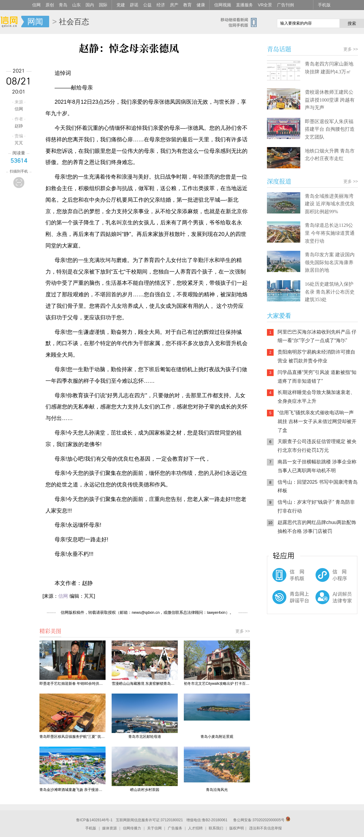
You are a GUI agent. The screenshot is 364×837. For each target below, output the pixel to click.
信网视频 (222, 4)
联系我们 (216, 828)
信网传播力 (132, 828)
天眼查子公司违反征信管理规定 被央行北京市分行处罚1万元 (317, 446)
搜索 (352, 23)
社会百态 (74, 21)
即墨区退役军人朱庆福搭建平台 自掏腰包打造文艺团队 (330, 129)
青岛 (63, 4)
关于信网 (154, 828)
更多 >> (242, 631)
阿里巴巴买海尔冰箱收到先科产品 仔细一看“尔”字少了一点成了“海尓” (317, 336)
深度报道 (279, 181)
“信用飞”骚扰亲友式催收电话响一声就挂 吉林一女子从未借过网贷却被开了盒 (317, 421)
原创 (50, 4)
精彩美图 (50, 631)
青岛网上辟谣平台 (285, 602)
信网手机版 (285, 578)
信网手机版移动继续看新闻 (241, 22)
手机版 (324, 4)
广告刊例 (285, 4)
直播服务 (244, 4)
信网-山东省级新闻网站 (10, 22)
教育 (187, 4)
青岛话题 (279, 49)
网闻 (35, 21)
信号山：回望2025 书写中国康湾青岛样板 (318, 486)
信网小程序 (321, 578)
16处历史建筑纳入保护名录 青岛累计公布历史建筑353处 (330, 291)
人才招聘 (195, 828)
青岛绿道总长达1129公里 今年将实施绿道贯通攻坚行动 (330, 233)
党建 (120, 4)
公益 (147, 4)
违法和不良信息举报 (265, 828)
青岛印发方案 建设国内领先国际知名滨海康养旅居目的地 (330, 262)
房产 (174, 4)
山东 (76, 4)
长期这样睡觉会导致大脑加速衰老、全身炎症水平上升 (316, 397)
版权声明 (236, 828)
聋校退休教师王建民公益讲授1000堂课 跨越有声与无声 (330, 99)
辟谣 (134, 4)
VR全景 (265, 4)
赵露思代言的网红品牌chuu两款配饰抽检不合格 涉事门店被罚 (317, 527)
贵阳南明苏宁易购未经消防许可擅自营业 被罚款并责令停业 (316, 356)
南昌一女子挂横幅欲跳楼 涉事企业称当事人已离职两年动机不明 (317, 466)
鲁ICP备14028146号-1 (94, 820)
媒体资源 (109, 828)
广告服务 (175, 828)
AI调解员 (321, 602)
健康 (201, 4)
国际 (103, 4)
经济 (161, 4)
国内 (90, 4)
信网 (36, 4)
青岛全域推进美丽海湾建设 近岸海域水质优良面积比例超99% (330, 203)
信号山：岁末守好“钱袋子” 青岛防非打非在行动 (316, 506)
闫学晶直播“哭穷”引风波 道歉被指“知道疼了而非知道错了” (317, 377)
